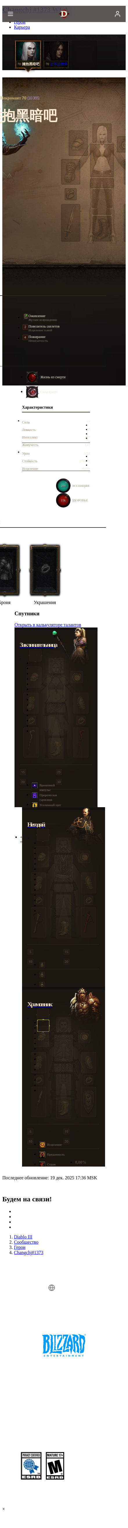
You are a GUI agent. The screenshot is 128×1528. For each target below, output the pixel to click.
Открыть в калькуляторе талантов (48, 624)
